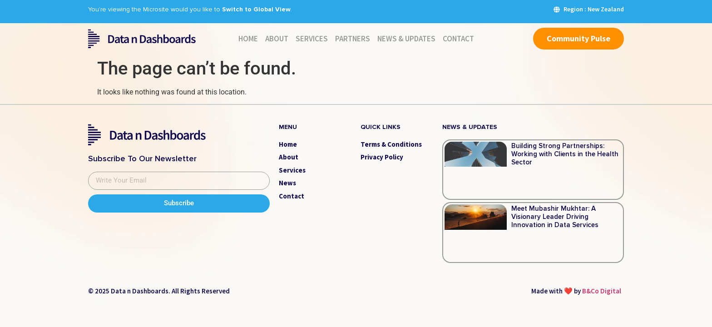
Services (312, 39)
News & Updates (406, 39)
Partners (352, 39)
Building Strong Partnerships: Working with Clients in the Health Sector (564, 154)
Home (248, 39)
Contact (458, 39)
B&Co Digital (601, 291)
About (276, 39)
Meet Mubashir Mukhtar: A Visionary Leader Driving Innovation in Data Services (554, 216)
